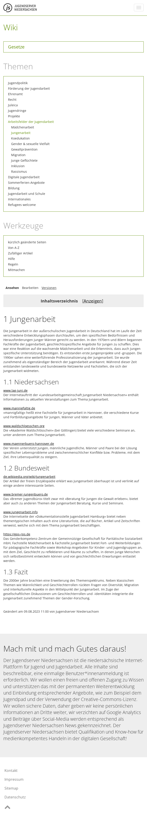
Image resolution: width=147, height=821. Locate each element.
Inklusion (18, 166)
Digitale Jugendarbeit (24, 177)
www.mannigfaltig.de (19, 408)
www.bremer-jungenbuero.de (25, 494)
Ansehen (12, 288)
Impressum (14, 779)
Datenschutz (15, 797)
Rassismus (19, 171)
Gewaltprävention (24, 149)
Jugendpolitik (18, 83)
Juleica (13, 105)
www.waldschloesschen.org (23, 426)
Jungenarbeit (20, 133)
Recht (12, 99)
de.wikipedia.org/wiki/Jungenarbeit (29, 476)
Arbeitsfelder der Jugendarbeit (31, 122)
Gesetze (16, 47)
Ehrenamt (15, 94)
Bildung (14, 188)
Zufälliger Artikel (20, 253)
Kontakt (11, 770)
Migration (18, 155)
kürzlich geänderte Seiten (27, 242)
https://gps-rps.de (16, 534)
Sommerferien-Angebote (26, 182)
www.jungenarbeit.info (20, 512)
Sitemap (11, 788)
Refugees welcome (22, 205)
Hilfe (11, 259)
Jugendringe (17, 110)
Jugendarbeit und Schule (26, 194)
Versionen (49, 288)
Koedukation (20, 138)
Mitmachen (16, 270)
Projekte (14, 116)
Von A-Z (13, 248)
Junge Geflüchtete (24, 160)
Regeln (13, 264)
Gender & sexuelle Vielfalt (30, 144)
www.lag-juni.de (15, 390)
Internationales (19, 199)
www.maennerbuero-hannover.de (28, 443)
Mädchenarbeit (22, 127)
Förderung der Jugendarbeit (29, 88)
